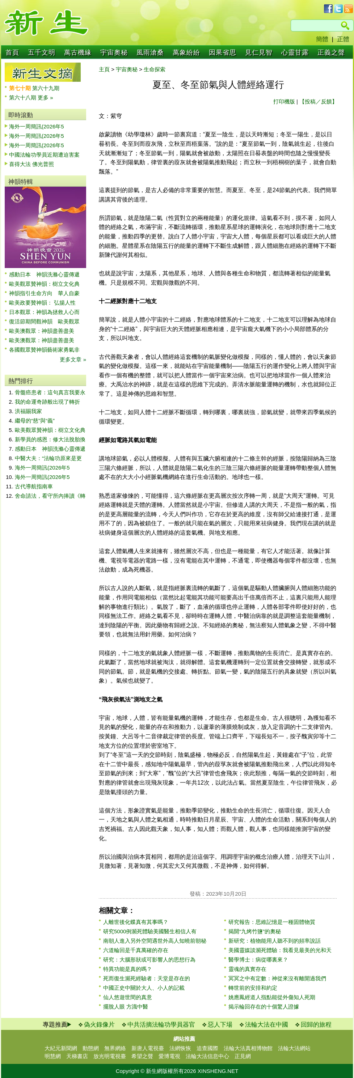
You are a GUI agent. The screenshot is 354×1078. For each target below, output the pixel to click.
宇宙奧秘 (114, 52)
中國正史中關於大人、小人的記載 (144, 988)
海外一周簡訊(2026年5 (36, 126)
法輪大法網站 (294, 1048)
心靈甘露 (295, 52)
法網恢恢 (180, 1048)
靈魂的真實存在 (247, 969)
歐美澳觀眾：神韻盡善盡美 (44, 331)
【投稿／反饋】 (318, 101)
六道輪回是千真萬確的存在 (135, 950)
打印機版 (284, 101)
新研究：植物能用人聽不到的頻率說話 (274, 941)
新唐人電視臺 (147, 1048)
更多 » (45, 97)
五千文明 (41, 52)
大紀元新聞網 (61, 1048)
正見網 (243, 1056)
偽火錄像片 (99, 1024)
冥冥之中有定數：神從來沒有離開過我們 (277, 978)
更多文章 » (73, 359)
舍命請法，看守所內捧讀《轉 (50, 496)
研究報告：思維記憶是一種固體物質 (271, 922)
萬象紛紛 (186, 52)
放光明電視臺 (109, 1056)
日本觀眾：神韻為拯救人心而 (44, 312)
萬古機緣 (78, 52)
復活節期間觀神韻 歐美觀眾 (44, 321)
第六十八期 (23, 97)
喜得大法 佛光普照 (31, 164)
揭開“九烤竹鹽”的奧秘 (254, 931)
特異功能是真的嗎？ (127, 969)
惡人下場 (220, 1024)
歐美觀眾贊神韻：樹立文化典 (44, 284)
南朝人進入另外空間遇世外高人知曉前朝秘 (154, 941)
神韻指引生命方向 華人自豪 (44, 293)
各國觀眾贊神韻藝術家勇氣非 (44, 350)
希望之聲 (142, 1056)
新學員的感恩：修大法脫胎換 (50, 439)
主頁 (104, 69)
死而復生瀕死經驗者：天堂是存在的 (146, 978)
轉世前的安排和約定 (252, 988)
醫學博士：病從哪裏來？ (258, 959)
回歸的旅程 (316, 1024)
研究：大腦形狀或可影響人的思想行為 (149, 959)
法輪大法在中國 (266, 1024)
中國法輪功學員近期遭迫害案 (44, 155)
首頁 (12, 52)
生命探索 (154, 69)
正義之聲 (331, 52)
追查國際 (207, 1048)
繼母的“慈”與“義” (35, 420)
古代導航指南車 (34, 486)
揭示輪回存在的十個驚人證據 (263, 1006)
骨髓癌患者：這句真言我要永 (50, 392)
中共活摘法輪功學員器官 (161, 1024)
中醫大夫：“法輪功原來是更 (48, 458)
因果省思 (222, 52)
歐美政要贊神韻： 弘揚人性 (42, 303)
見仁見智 (259, 52)
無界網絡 (115, 1048)
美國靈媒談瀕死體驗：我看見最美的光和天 (280, 950)
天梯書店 (77, 1056)
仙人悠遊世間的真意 (127, 997)
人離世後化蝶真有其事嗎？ (135, 922)
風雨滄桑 (150, 52)
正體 (343, 39)
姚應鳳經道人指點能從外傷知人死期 (271, 997)
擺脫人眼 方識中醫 (125, 1006)
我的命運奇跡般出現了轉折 (47, 402)
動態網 (91, 1048)
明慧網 (53, 1056)
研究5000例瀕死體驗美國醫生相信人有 (150, 931)
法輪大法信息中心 (207, 1056)
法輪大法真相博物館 (248, 1048)
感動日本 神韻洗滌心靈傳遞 (44, 274)
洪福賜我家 (28, 411)
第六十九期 (45, 88)
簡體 (322, 39)
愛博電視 (169, 1056)
